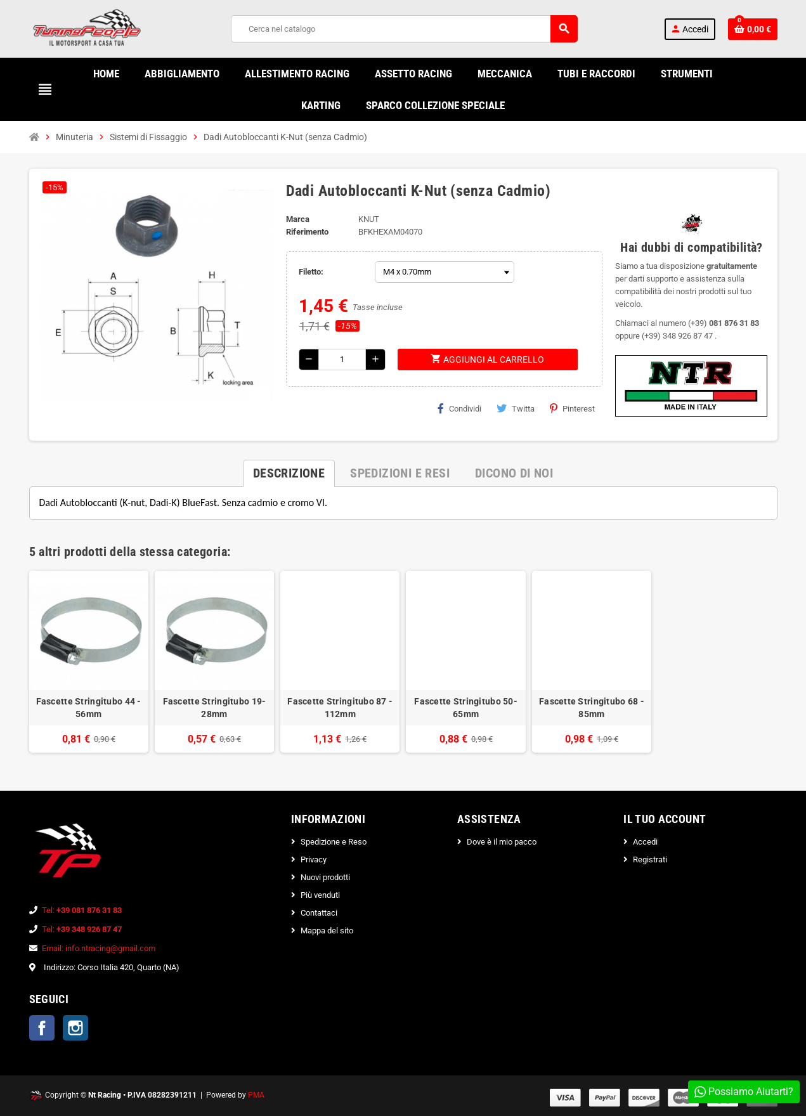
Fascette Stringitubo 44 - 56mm (88, 707)
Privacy (314, 859)
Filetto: (311, 271)
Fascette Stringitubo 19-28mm (214, 707)
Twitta (516, 408)
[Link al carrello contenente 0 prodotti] (752, 29)
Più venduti (320, 895)
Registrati (650, 859)
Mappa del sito (327, 930)
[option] (89, 662)
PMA (256, 1095)
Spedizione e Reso (334, 842)
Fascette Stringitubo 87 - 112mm (340, 707)
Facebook (42, 1028)
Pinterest (572, 408)
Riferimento (307, 232)
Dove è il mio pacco (501, 842)
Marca (297, 219)
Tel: (82, 910)
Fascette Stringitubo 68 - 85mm (591, 707)
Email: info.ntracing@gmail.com (98, 948)
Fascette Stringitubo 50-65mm (465, 707)
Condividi (459, 408)
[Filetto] (444, 272)
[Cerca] (404, 28)
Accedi (645, 842)
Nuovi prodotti (325, 877)
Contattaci (319, 913)
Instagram (75, 1028)
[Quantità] (342, 359)
